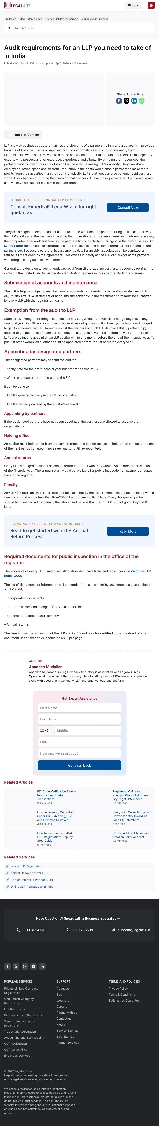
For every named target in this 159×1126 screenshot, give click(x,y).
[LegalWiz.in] (17, 3)
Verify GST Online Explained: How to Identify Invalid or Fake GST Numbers (132, 815)
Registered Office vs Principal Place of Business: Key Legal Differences (131, 795)
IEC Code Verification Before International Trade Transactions (56, 795)
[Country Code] (46, 730)
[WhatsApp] (141, 102)
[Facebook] (119, 102)
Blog (22, 18)
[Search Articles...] (79, 28)
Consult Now (128, 207)
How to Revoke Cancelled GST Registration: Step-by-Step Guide (55, 836)
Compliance (35, 18)
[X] (126, 102)
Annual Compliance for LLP (29, 873)
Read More (127, 531)
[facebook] (7, 966)
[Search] (9, 28)
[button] (23, 134)
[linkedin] (42, 966)
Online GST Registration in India (32, 886)
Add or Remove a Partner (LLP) (32, 879)
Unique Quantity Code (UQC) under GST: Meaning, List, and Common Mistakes (57, 815)
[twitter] (16, 966)
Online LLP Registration (26, 866)
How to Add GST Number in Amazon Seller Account (131, 835)
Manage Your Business (94, 18)
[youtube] (33, 966)
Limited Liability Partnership (61, 18)
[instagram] (25, 966)
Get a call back (79, 765)
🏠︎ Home (10, 18)
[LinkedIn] (134, 102)
